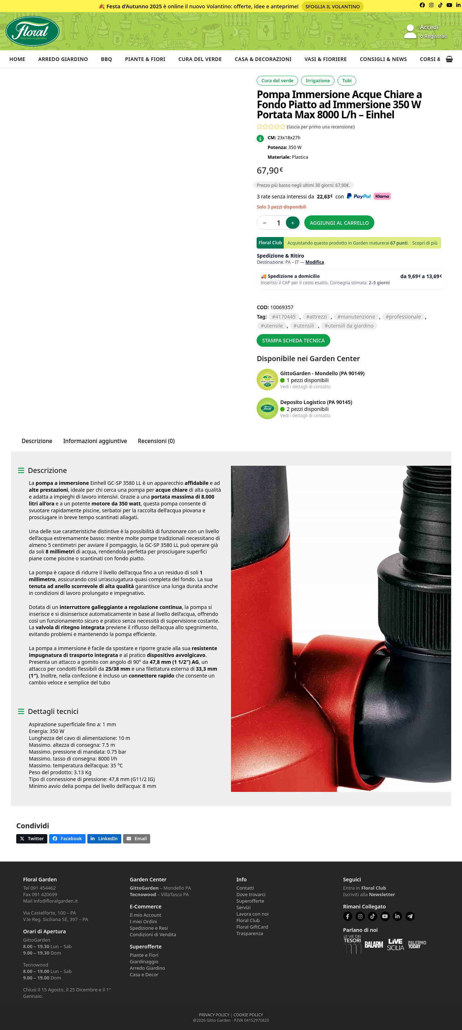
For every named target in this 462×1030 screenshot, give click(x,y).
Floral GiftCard (252, 927)
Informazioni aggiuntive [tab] (95, 441)
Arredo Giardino (63, 59)
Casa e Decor (144, 974)
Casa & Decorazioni (263, 59)
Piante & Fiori (145, 59)
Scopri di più (424, 243)
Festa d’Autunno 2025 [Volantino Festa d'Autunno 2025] (134, 6)
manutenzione (358, 316)
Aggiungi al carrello (339, 222)
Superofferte (250, 901)
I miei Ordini (143, 921)
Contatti (245, 888)
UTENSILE (273, 325)
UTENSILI (305, 325)
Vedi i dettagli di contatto (305, 386)
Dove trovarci (250, 894)
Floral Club (248, 920)
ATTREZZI (318, 316)
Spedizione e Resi (149, 928)
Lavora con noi (252, 914)
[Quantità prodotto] (278, 222)
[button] (451, 59)
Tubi (347, 81)
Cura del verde (200, 59)
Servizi (243, 907)
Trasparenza (249, 933)
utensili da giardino (351, 325)
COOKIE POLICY (248, 1014)
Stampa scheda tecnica (293, 340)
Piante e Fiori (144, 955)
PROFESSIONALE (405, 316)
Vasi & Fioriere (326, 59)
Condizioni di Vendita (153, 934)
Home (17, 59)
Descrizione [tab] (37, 441)
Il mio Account (145, 915)
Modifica (314, 262)
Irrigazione (318, 81)
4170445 (285, 316)
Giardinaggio (144, 961)
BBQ (106, 59)
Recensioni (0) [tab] (156, 441)
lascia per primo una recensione (321, 127)
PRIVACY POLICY (214, 1014)
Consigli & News (383, 59)
